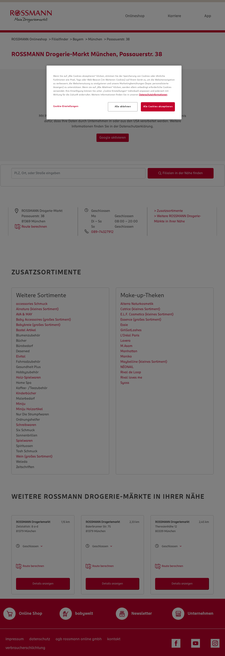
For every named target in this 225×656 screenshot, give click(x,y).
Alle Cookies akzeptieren (158, 106)
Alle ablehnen (123, 106)
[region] (114, 92)
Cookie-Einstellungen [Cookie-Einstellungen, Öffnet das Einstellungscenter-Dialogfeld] (65, 106)
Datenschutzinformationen (153, 95)
